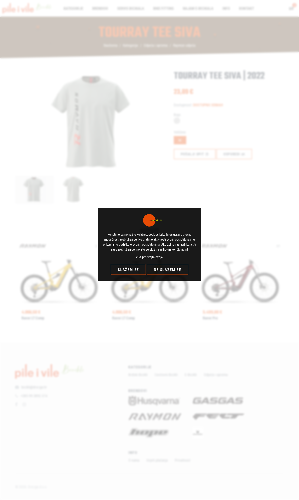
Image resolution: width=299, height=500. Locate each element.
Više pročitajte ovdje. (149, 257)
